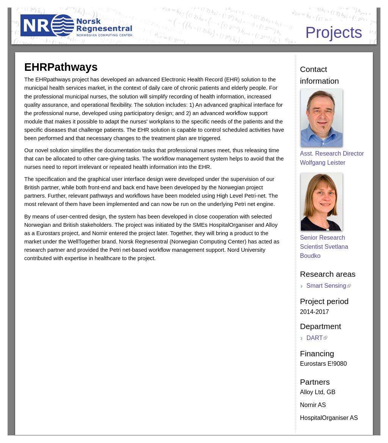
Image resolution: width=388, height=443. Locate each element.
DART (315, 338)
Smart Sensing (326, 285)
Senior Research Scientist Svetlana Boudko (324, 246)
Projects (333, 32)
